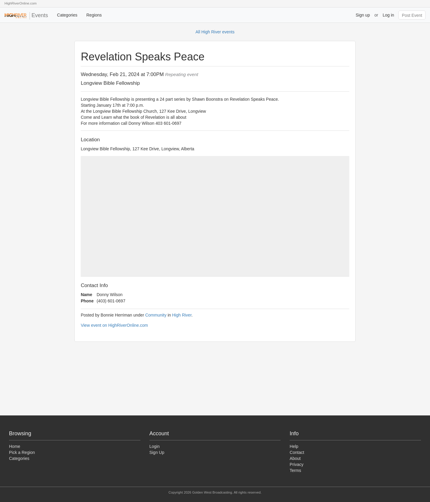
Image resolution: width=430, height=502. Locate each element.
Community (156, 315)
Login (154, 446)
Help (294, 446)
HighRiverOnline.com (21, 3)
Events (26, 16)
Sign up (363, 15)
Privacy (296, 464)
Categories (67, 15)
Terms (295, 470)
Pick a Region (22, 452)
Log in (388, 15)
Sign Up (156, 452)
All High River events (215, 31)
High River (181, 315)
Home (14, 446)
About (295, 458)
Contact (297, 452)
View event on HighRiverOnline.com (114, 325)
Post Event (412, 15)
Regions (94, 15)
